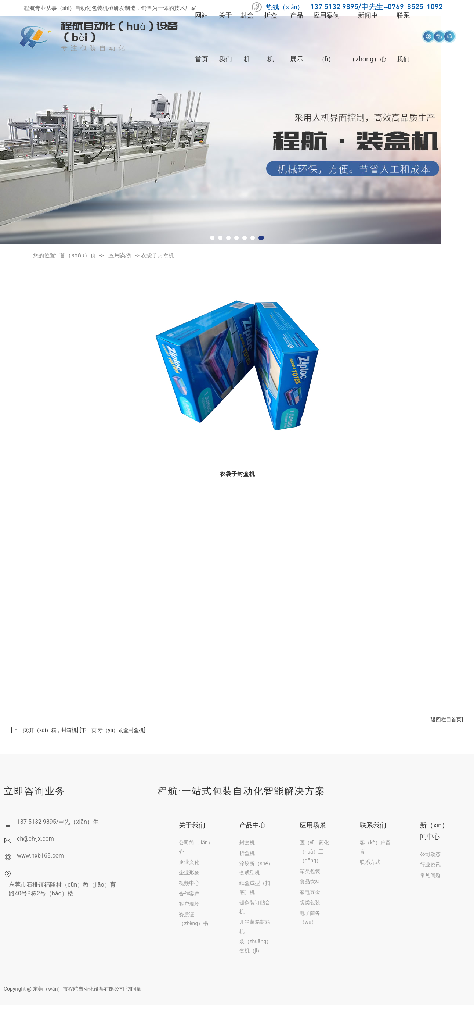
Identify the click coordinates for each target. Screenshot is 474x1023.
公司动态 (430, 854)
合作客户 (189, 894)
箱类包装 (310, 871)
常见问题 (430, 875)
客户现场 (189, 904)
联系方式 (370, 862)
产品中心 (252, 825)
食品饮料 (310, 881)
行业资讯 (430, 865)
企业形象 (189, 873)
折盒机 (247, 853)
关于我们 (192, 825)
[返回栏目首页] (446, 719)
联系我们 (373, 825)
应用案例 (120, 255)
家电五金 (310, 892)
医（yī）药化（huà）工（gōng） (314, 851)
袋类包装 (310, 902)
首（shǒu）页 (77, 255)
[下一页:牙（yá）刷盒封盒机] (112, 730)
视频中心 (189, 883)
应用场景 (313, 825)
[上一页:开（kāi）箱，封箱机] (44, 730)
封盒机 (247, 842)
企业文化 (189, 862)
